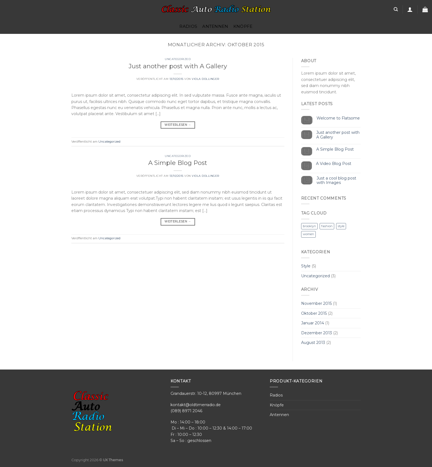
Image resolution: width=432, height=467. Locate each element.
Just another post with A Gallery (178, 66)
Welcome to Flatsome (338, 118)
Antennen (215, 26)
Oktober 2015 (314, 313)
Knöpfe (243, 26)
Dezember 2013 (316, 332)
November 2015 (316, 303)
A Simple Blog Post (177, 163)
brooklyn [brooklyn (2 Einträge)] (309, 226)
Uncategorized (178, 59)
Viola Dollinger (205, 78)
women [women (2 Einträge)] (308, 234)
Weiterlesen (177, 125)
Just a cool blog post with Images (336, 180)
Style (305, 266)
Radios (188, 26)
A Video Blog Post (333, 163)
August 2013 (313, 342)
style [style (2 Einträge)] (341, 226)
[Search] (396, 9)
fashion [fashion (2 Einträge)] (327, 226)
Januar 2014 (312, 323)
